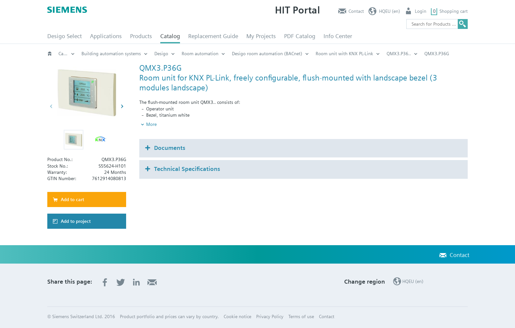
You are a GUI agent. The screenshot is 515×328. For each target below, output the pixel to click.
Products (141, 36)
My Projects (261, 36)
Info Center (338, 36)
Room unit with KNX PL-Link (344, 53)
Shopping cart (453, 11)
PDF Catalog (299, 36)
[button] (73, 140)
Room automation (200, 53)
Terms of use (301, 316)
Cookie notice (237, 316)
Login (420, 11)
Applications (106, 36)
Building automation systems (111, 53)
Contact (356, 11)
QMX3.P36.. (399, 53)
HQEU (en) (389, 11)
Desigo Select (64, 36)
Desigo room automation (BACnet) (267, 53)
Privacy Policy (269, 316)
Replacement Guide (213, 36)
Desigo (161, 53)
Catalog (170, 36)
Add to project (76, 221)
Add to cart (72, 199)
